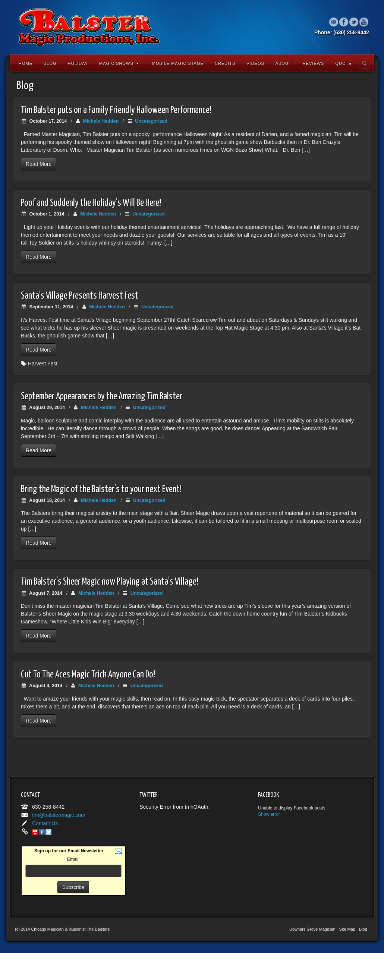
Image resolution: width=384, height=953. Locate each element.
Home (25, 63)
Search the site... (364, 63)
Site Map (347, 929)
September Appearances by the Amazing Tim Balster (101, 396)
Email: (73, 859)
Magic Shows (119, 63)
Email (334, 22)
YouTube (364, 22)
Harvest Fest (42, 364)
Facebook (344, 22)
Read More (38, 164)
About (284, 63)
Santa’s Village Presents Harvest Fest (79, 296)
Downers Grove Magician (312, 929)
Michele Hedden (101, 121)
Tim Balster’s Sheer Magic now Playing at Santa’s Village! (109, 581)
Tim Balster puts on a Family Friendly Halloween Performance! (116, 110)
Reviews (313, 63)
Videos (255, 63)
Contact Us (45, 823)
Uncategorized (151, 121)
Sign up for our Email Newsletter (68, 850)
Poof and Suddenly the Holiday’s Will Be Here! (91, 203)
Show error (269, 814)
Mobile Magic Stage (178, 63)
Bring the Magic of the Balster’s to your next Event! (101, 489)
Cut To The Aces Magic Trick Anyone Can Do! (88, 674)
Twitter (354, 22)
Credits (225, 63)
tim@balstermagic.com (58, 815)
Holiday (78, 63)
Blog (50, 63)
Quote (343, 63)
